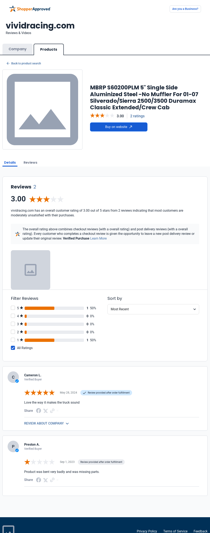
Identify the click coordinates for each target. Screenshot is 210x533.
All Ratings (25, 348)
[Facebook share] (38, 410)
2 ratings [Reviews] (137, 116)
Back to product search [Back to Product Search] (24, 63)
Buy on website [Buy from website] (118, 127)
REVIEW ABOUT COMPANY (44, 423)
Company (17, 49)
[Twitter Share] (45, 410)
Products (48, 49)
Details (10, 162)
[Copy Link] (52, 410)
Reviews (30, 162)
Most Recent (120, 309)
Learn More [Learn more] (98, 238)
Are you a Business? (185, 8)
